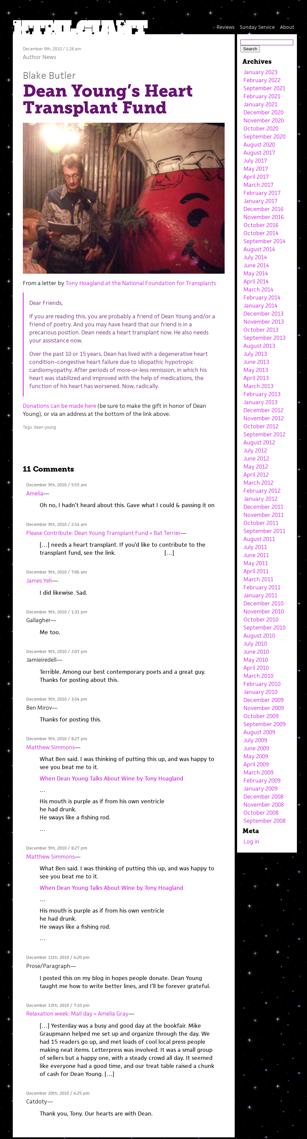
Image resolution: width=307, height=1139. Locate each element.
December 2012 (263, 410)
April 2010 (256, 667)
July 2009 (255, 740)
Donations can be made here (59, 406)
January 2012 (260, 498)
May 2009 (255, 756)
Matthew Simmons (50, 747)
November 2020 (263, 120)
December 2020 (263, 112)
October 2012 (260, 426)
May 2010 (255, 659)
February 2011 (261, 587)
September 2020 (264, 136)
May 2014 (255, 273)
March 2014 (258, 289)
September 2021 (264, 88)
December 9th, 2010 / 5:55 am (56, 485)
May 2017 (255, 168)
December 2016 (263, 209)
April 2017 (256, 176)
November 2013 (263, 321)
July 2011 (255, 547)
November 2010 (263, 611)
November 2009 (263, 708)
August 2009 (259, 732)
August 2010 (259, 635)
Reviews (225, 27)
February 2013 (261, 394)
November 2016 (263, 217)
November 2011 (263, 515)
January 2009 (260, 788)
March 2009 (258, 772)
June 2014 (256, 265)
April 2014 (256, 281)
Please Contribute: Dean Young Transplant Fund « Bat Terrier (103, 533)
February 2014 (261, 297)
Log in (251, 841)
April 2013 (256, 378)
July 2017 (255, 160)
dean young (45, 427)
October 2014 (260, 233)
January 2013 (260, 402)
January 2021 (260, 104)
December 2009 (263, 700)
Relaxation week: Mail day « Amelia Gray (77, 1013)
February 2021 (261, 96)
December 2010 (263, 603)
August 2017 (259, 152)
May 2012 (255, 466)
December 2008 (263, 796)
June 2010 (256, 651)
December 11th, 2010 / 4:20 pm (57, 957)
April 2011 (256, 571)
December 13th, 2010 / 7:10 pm (57, 1005)
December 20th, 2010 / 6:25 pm (57, 1093)
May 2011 (255, 563)
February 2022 (261, 80)
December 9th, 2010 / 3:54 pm (56, 699)
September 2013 (264, 337)
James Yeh (39, 580)
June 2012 (256, 458)
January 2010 (260, 692)
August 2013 (259, 345)
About (287, 27)
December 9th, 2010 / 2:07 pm (56, 651)
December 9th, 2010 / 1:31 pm (56, 612)
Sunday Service (257, 27)
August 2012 (259, 442)
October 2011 (260, 523)
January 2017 (260, 201)
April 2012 (256, 474)
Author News (39, 57)
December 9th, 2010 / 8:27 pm (56, 739)
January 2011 (260, 595)
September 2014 (264, 241)
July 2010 (255, 643)
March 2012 (258, 482)
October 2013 (260, 329)
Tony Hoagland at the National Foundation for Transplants (141, 283)
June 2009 (256, 748)
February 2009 (261, 780)
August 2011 (259, 539)
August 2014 (259, 249)
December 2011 (263, 506)
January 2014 (260, 305)
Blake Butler (49, 75)
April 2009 (256, 764)
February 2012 (261, 490)
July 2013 (255, 354)
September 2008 (264, 820)
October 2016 (260, 225)
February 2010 (261, 684)
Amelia (34, 493)
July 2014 (255, 257)
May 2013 (255, 370)
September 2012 (264, 434)
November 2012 (263, 418)
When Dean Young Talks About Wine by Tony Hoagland (111, 778)
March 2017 (258, 184)
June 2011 (256, 555)
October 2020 (260, 128)
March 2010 (258, 676)
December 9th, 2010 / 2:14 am (56, 524)
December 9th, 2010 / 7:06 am (56, 572)
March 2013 (258, 386)
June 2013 (256, 362)
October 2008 (260, 812)
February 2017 (261, 193)
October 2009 (260, 716)
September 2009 (264, 724)
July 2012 (255, 450)
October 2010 (260, 619)
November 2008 (263, 804)
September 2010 (264, 627)
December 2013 (263, 313)
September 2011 (264, 531)
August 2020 (259, 144)
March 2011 (258, 579)
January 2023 (260, 72)
